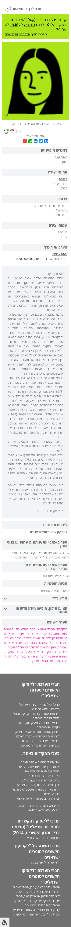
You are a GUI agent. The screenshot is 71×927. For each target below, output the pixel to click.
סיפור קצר (61, 157)
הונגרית (62, 232)
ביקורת (63, 179)
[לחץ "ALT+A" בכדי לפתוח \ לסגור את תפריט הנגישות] (4, 922)
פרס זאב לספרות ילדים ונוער (50, 206)
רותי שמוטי (21, 557)
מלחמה (45, 590)
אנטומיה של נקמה (40, 553)
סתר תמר (24, 34)
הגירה (55, 590)
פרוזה (63, 188)
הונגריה (29, 24)
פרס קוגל (61, 210)
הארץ (65, 576)
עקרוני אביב (11, 34)
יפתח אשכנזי (59, 254)
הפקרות (23, 553)
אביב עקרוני (56, 511)
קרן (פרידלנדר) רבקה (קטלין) (46, 19)
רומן (64, 162)
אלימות (65, 590)
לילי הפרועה (37, 557)
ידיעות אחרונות (52, 576)
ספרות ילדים (59, 184)
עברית (63, 237)
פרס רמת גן (60, 215)
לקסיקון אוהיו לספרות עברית (48, 532)
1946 (14, 24)
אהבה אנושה (61, 553)
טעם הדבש (53, 557)
